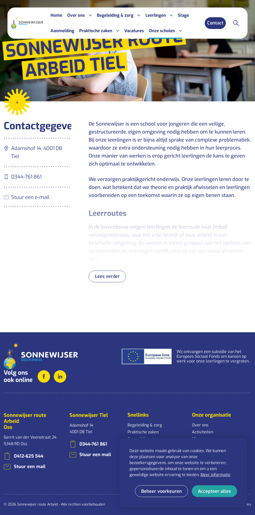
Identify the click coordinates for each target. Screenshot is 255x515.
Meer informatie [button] (215, 474)
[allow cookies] (214, 491)
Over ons (200, 425)
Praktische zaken (143, 432)
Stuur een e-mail (30, 197)
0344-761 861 (26, 176)
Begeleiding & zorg (145, 425)
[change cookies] (161, 491)
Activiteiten (202, 432)
